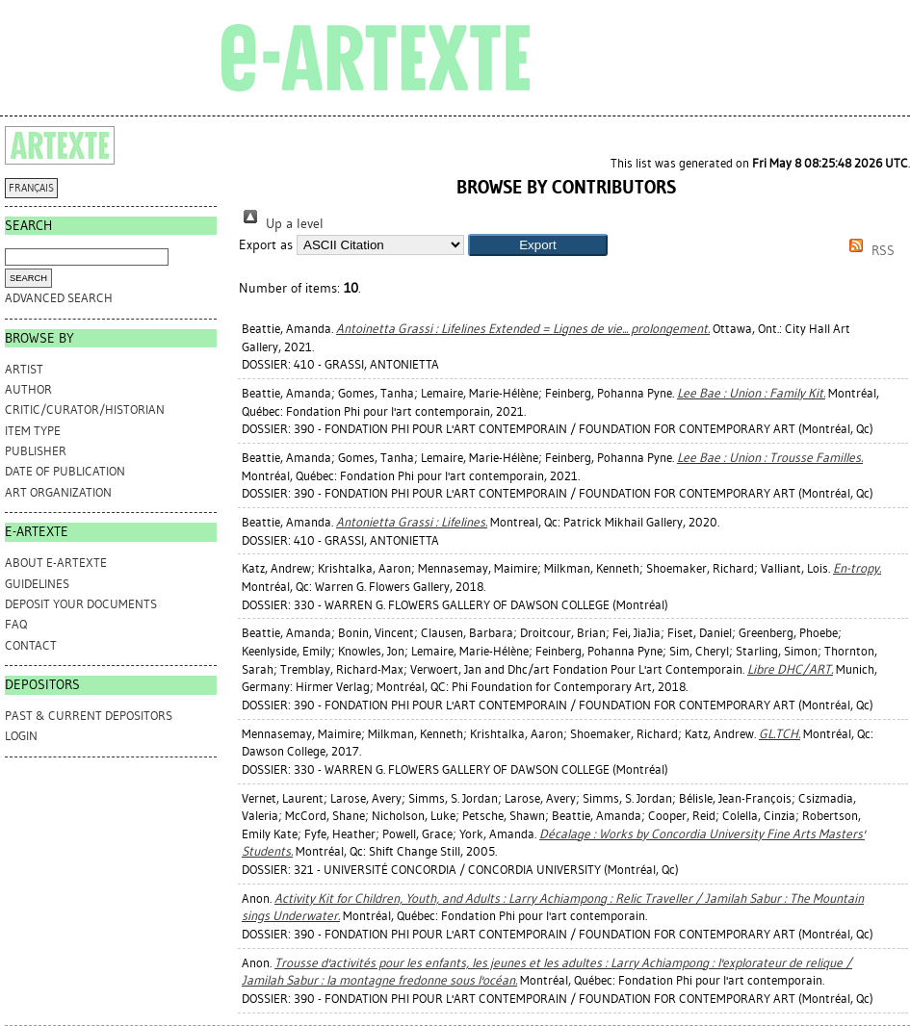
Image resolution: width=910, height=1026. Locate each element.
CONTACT (31, 645)
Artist (24, 369)
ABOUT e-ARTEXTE (56, 562)
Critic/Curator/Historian (85, 409)
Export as (266, 245)
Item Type (33, 430)
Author (28, 389)
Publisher (35, 451)
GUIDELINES (37, 584)
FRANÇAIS (31, 188)
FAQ (16, 624)
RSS (869, 251)
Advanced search (59, 298)
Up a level (281, 224)
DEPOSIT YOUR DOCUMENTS (81, 604)
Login (21, 736)
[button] (538, 245)
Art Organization (58, 492)
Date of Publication (65, 471)
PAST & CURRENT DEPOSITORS (88, 715)
